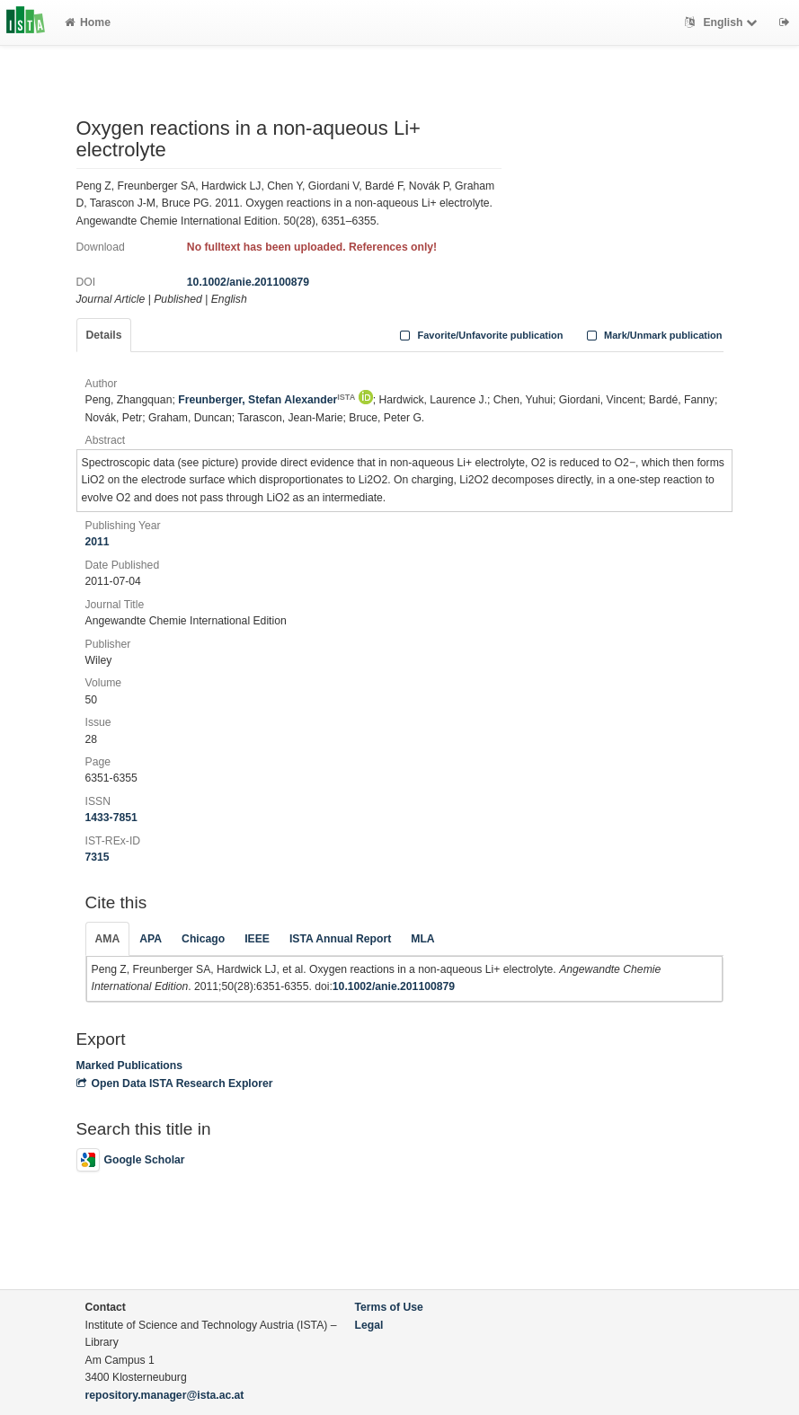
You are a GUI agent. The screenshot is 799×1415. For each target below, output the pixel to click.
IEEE (257, 939)
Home (88, 22)
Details (104, 335)
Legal (369, 1325)
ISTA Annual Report (340, 939)
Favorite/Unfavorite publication (480, 335)
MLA (422, 939)
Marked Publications (129, 1065)
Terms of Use (389, 1307)
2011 (97, 541)
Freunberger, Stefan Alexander (266, 400)
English (723, 22)
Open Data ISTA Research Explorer (174, 1083)
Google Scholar (130, 1160)
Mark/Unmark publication (652, 335)
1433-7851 (111, 817)
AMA (107, 939)
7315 (97, 857)
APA (150, 939)
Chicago (203, 939)
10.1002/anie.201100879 (248, 282)
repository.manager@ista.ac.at (164, 1395)
